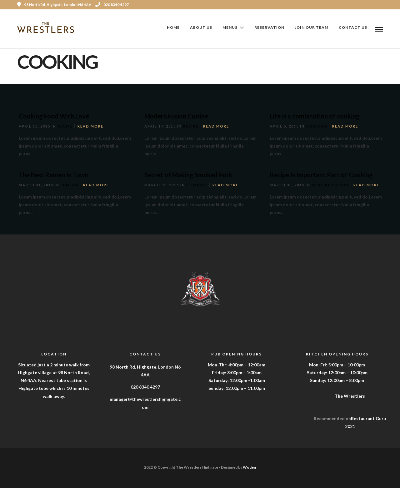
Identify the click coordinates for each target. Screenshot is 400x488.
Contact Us (353, 27)
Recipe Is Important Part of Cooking (321, 175)
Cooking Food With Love (54, 116)
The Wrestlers (350, 396)
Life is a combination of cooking (315, 116)
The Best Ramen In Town (53, 175)
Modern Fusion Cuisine (176, 116)
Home (173, 27)
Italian (69, 185)
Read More (90, 126)
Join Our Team (311, 27)
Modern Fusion (330, 185)
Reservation (269, 27)
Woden (249, 467)
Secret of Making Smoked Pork (188, 175)
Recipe (65, 126)
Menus (230, 27)
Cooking (317, 126)
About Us (201, 27)
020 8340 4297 (112, 4)
